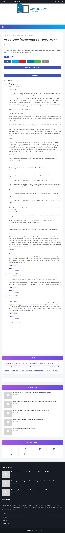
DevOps (25, 363)
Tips (39, 367)
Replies (12, 268)
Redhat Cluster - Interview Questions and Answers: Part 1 (32, 392)
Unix (10, 35)
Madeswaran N (9, 44)
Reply (11, 265)
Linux (26, 367)
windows (55, 370)
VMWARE (50, 367)
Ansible (18, 363)
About (9, 2)
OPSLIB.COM (38, 530)
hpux (22, 370)
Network (32, 367)
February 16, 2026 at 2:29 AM (17, 298)
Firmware (42, 363)
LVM (21, 367)
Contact (17, 2)
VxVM (57, 367)
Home (3, 2)
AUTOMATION (9, 363)
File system (33, 363)
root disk (29, 370)
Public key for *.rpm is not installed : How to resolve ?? (31, 411)
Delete (15, 265)
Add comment (15, 323)
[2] (24, 308)
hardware (15, 370)
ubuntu (48, 370)
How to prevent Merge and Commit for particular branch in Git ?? (35, 402)
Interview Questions (11, 367)
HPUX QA (50, 363)
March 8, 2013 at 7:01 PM (16, 276)
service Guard (38, 370)
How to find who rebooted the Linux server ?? (28, 420)
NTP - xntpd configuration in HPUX (24, 429)
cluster (7, 370)
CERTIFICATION (7, 523)
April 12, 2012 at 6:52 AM (15, 86)
